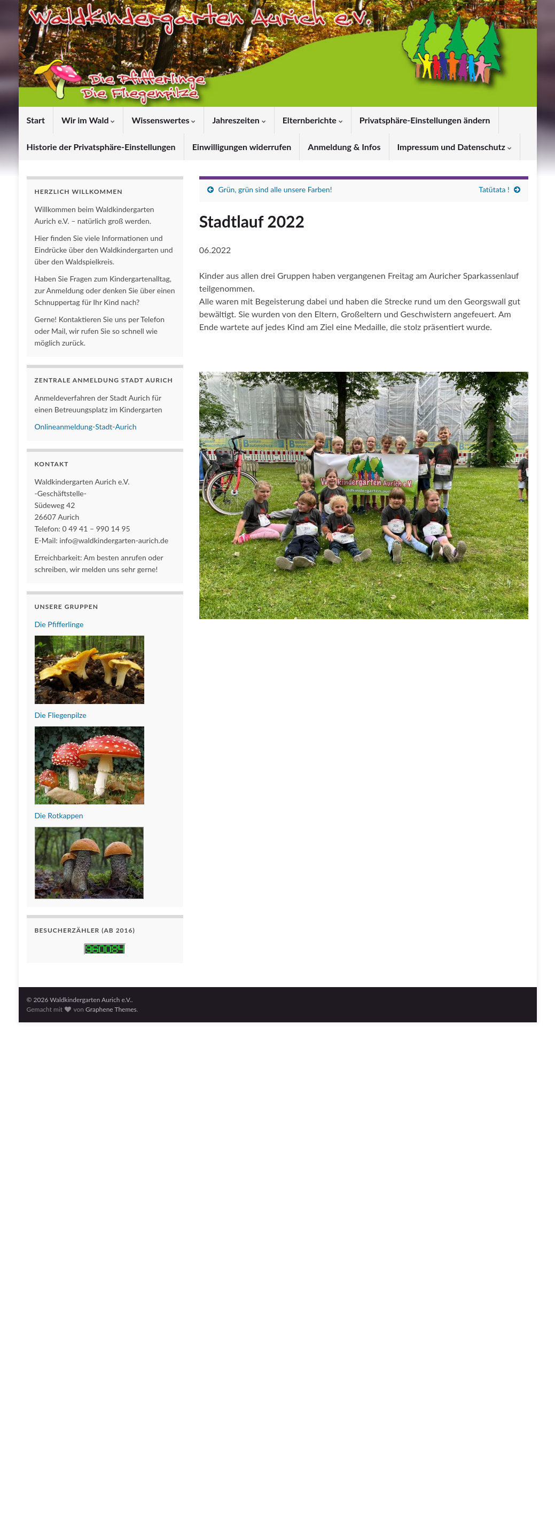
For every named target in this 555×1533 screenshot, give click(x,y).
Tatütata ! (494, 189)
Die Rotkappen (59, 815)
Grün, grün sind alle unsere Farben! (275, 189)
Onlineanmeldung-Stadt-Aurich (86, 426)
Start (36, 120)
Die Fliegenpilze (61, 714)
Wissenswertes (163, 120)
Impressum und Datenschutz (454, 147)
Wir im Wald (88, 120)
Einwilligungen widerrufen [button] (242, 147)
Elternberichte (313, 120)
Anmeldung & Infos (344, 147)
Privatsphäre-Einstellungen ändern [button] (424, 120)
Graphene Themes (111, 1009)
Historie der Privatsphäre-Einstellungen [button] (101, 147)
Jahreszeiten (238, 120)
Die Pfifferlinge (59, 624)
